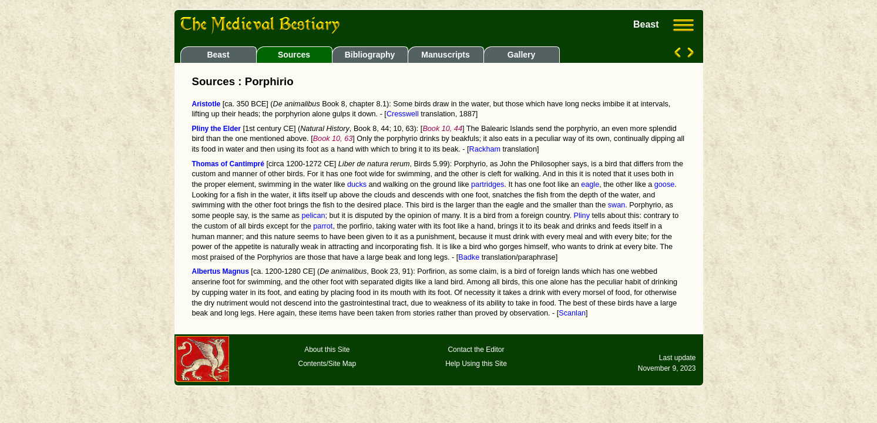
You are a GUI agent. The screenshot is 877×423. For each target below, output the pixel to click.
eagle (590, 184)
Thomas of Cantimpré (228, 164)
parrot (322, 226)
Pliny (582, 216)
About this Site (327, 349)
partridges (487, 184)
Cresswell (403, 114)
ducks (357, 184)
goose (664, 184)
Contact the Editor (476, 349)
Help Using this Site (476, 364)
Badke (468, 257)
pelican (313, 216)
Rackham (484, 149)
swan (617, 205)
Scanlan (572, 313)
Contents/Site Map (327, 364)
